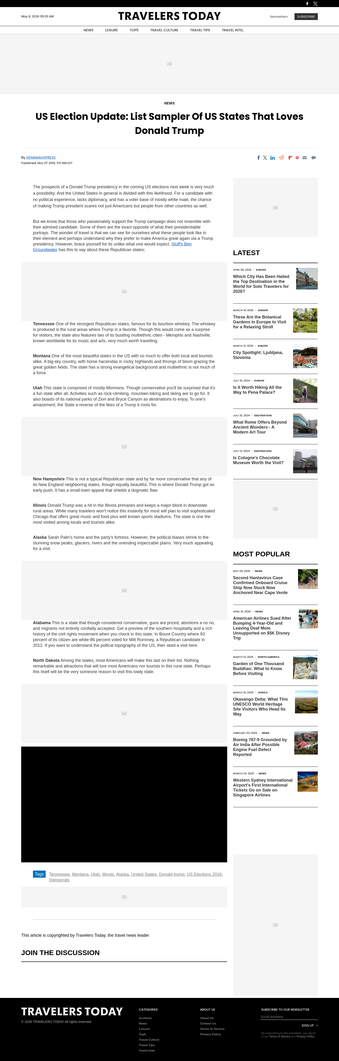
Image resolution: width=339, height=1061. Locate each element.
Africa (263, 692)
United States (144, 874)
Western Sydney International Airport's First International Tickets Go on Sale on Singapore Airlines (263, 787)
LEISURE (111, 30)
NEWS (88, 30)
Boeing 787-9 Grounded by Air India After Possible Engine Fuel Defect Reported (260, 747)
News (169, 103)
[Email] (304, 157)
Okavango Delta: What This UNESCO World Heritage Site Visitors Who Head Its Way (260, 706)
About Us (207, 1018)
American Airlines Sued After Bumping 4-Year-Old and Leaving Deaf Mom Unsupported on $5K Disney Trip (262, 628)
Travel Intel (147, 1050)
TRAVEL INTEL (233, 30)
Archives (145, 1018)
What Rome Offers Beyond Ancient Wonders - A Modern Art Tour (260, 427)
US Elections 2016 (204, 874)
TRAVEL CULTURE (164, 30)
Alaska (122, 874)
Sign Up (308, 1025)
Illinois (108, 874)
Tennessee (59, 874)
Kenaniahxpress (41, 157)
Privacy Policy (210, 1034)
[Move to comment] (314, 157)
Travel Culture (149, 1039)
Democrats (59, 880)
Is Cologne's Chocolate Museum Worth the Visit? (258, 460)
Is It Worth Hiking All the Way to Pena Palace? (257, 390)
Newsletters (279, 16)
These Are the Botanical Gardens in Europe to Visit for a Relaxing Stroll (259, 322)
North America (268, 657)
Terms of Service (212, 1029)
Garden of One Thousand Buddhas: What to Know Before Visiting (258, 668)
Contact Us (208, 1023)
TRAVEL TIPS (200, 30)
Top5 (142, 1034)
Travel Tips (147, 1045)
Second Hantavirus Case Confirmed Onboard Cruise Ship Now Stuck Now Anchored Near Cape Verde (260, 585)
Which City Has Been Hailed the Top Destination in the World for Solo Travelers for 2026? (261, 284)
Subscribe (306, 16)
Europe (261, 270)
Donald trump (171, 874)
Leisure (144, 1029)
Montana (80, 874)
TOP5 (134, 30)
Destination (263, 415)
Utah (95, 874)
